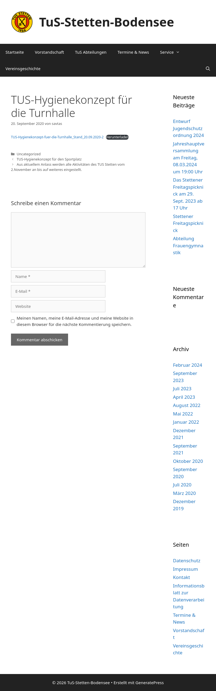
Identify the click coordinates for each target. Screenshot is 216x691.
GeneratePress (150, 682)
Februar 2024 (187, 365)
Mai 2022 (183, 414)
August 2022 (186, 405)
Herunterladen (117, 137)
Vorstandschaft (49, 52)
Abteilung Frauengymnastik (188, 245)
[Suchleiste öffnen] (208, 68)
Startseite (14, 52)
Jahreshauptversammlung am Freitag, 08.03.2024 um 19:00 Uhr (188, 158)
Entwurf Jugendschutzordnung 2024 (188, 128)
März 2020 (184, 493)
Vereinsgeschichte (22, 68)
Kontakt (181, 577)
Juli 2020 (182, 484)
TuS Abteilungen (90, 52)
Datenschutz (186, 560)
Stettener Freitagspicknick (188, 223)
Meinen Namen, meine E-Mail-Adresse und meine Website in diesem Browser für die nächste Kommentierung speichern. (75, 321)
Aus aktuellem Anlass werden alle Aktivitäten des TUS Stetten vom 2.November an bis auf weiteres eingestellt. (68, 167)
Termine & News (133, 52)
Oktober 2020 (188, 461)
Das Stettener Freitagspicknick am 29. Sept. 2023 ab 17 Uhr (188, 194)
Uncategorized (29, 153)
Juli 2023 (182, 388)
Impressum (185, 569)
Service (172, 52)
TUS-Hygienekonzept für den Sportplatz (49, 159)
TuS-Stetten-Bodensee (106, 21)
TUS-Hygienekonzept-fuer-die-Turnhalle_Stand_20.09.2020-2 (57, 137)
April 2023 (184, 397)
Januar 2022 (186, 422)
